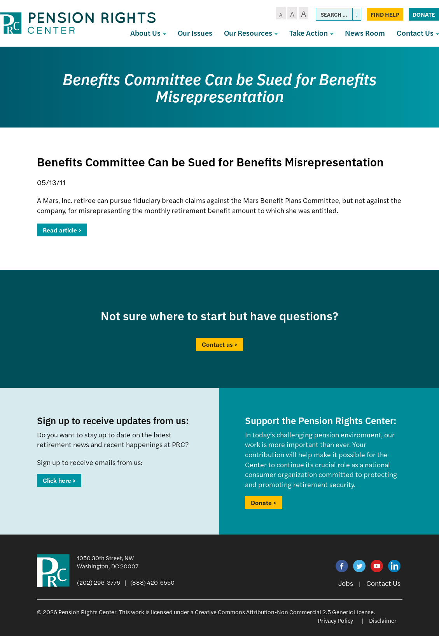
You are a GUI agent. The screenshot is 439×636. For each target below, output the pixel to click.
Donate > (263, 502)
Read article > (62, 229)
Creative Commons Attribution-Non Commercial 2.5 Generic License (284, 612)
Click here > (59, 480)
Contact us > (219, 344)
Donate (424, 14)
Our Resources (251, 33)
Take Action (311, 33)
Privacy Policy (335, 620)
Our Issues (195, 33)
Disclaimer (383, 620)
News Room (365, 33)
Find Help (385, 14)
